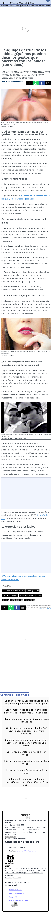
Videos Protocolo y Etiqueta (30, 595)
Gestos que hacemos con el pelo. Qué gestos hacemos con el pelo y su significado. (26, 731)
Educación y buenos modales (14, 591)
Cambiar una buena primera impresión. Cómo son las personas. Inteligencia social (26, 743)
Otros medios (29, 600)
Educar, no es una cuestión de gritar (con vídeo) (26, 762)
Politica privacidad (13, 878)
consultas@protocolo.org (26, 851)
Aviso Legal (10, 875)
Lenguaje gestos (33, 591)
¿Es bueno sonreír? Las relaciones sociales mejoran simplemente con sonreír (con (26, 702)
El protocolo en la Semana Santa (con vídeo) (26, 771)
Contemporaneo (16, 600)
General (6, 600)
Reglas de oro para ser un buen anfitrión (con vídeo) (26, 720)
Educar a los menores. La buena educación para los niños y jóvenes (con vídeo (26, 782)
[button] (29, 83)
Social (6, 3)
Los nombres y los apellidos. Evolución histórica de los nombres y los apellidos (26, 711)
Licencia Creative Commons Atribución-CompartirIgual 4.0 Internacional (25, 871)
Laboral (24, 3)
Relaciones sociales (10, 595)
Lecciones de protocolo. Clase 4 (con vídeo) (26, 753)
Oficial (32, 3)
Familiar (15, 3)
